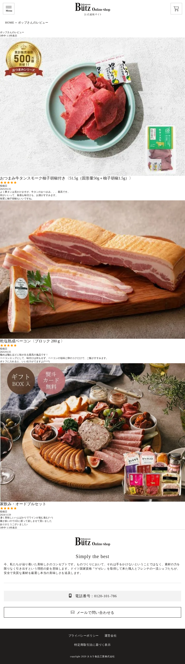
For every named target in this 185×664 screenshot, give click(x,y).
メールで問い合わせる (96, 613)
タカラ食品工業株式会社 (101, 656)
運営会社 (111, 635)
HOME (9, 22)
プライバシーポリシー (83, 635)
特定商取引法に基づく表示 (92, 644)
